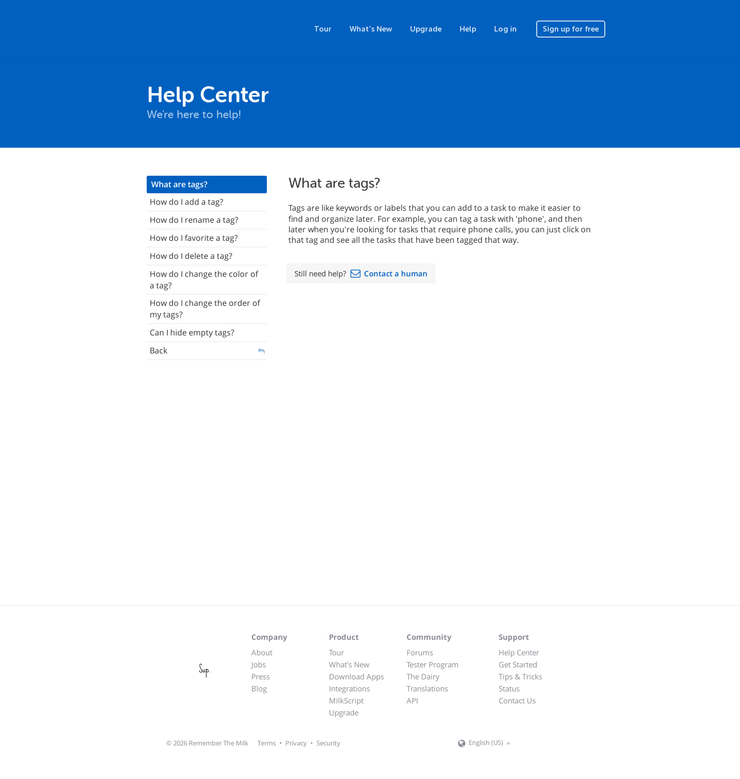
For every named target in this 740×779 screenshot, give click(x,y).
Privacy (296, 742)
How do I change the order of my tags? (205, 308)
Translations (427, 688)
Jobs (258, 664)
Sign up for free (571, 29)
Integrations (349, 688)
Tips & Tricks (520, 676)
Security (328, 742)
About (261, 652)
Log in (505, 29)
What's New (370, 29)
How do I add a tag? (186, 201)
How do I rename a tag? (194, 219)
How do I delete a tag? (191, 255)
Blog (259, 688)
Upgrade (426, 29)
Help (468, 29)
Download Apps (356, 676)
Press (260, 676)
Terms (266, 742)
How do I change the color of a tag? (204, 279)
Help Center (519, 652)
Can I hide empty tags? (192, 332)
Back (158, 350)
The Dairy (423, 676)
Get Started (518, 664)
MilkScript (346, 700)
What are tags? (179, 184)
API (412, 700)
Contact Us (517, 700)
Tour (322, 29)
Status (509, 688)
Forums (420, 652)
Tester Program (433, 664)
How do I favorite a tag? (194, 237)
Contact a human (396, 273)
